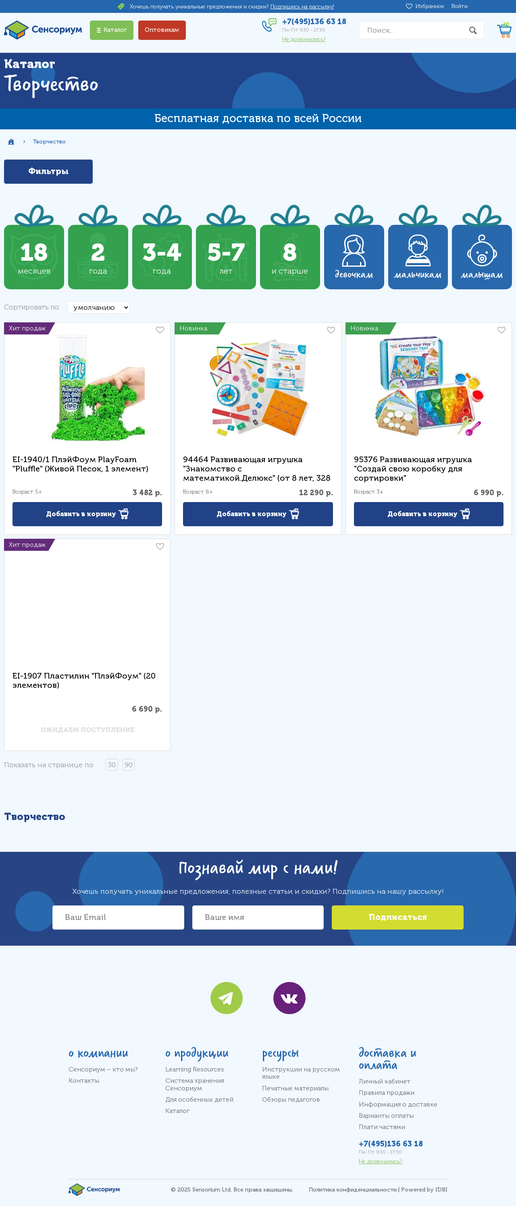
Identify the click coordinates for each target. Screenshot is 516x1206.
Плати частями (382, 1127)
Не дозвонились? (304, 39)
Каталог (177, 1111)
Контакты (84, 1080)
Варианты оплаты (386, 1115)
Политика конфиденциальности (353, 1190)
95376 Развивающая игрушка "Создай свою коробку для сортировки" (413, 469)
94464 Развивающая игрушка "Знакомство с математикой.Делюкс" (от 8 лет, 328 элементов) (257, 473)
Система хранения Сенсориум (194, 1084)
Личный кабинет (384, 1081)
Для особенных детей (199, 1099)
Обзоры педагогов (291, 1099)
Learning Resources (194, 1069)
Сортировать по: (32, 307)
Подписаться (398, 917)
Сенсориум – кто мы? (103, 1069)
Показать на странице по (49, 765)
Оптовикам (162, 30)
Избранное (431, 6)
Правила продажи (386, 1092)
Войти (460, 6)
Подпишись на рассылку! (302, 7)
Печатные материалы (295, 1088)
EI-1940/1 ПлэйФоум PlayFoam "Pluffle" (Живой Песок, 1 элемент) (80, 464)
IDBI (441, 1190)
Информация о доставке (398, 1104)
